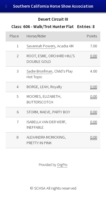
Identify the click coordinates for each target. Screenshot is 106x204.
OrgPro (62, 164)
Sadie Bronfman (39, 71)
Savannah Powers (41, 45)
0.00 (93, 55)
